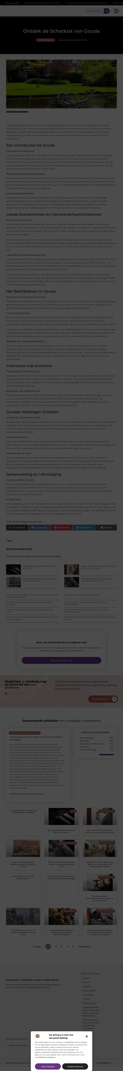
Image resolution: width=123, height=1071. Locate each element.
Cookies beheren (75, 1066)
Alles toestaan (48, 1066)
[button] (86, 1036)
